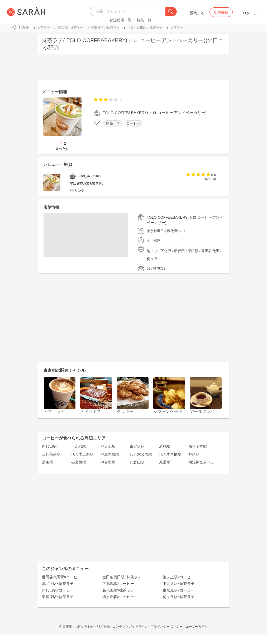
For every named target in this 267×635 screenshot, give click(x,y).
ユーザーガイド (196, 626)
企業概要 (65, 626)
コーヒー (133, 123)
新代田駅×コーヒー (58, 590)
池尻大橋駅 (110, 454)
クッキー (125, 411)
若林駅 (164, 446)
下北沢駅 (78, 446)
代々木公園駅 (141, 454)
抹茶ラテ (113, 123)
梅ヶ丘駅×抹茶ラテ (178, 597)
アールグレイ (202, 411)
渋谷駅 (47, 462)
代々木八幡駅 (170, 454)
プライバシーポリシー (167, 626)
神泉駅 (193, 454)
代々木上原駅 (82, 454)
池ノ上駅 (108, 446)
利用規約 (103, 626)
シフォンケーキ (167, 411)
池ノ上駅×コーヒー (178, 577)
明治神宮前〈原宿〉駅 (206, 462)
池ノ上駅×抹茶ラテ (58, 584)
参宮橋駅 (78, 462)
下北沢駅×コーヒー (118, 584)
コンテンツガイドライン (130, 626)
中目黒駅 (108, 462)
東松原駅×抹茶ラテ (58, 597)
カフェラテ (54, 411)
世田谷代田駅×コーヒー (61, 577)
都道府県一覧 (120, 20)
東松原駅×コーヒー (178, 590)
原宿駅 (164, 462)
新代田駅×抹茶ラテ (118, 590)
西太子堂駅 (197, 446)
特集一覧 (144, 20)
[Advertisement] (133, 68)
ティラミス (90, 411)
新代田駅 (49, 446)
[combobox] (129, 11)
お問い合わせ (84, 626)
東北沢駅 (137, 446)
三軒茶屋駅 (51, 454)
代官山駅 (137, 462)
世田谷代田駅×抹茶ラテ (121, 577)
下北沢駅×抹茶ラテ (178, 584)
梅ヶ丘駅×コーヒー (118, 597)
